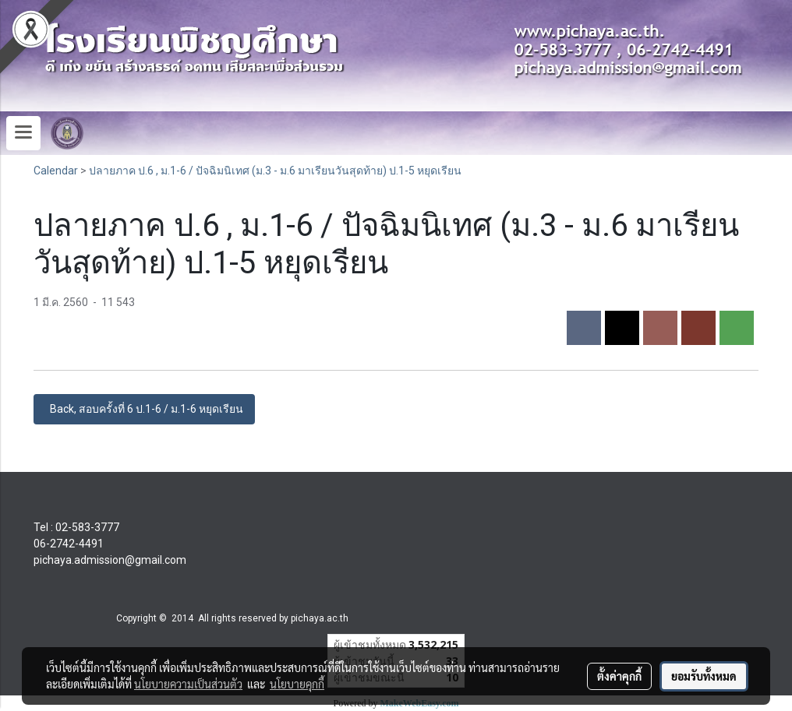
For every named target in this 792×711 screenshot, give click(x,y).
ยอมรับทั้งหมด (704, 676)
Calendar (56, 170)
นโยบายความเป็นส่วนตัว (188, 684)
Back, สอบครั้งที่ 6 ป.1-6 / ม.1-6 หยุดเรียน (144, 409)
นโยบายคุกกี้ (297, 684)
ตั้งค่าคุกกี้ (619, 676)
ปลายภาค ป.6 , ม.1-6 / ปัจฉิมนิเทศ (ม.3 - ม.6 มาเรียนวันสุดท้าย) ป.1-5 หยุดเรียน (275, 170)
